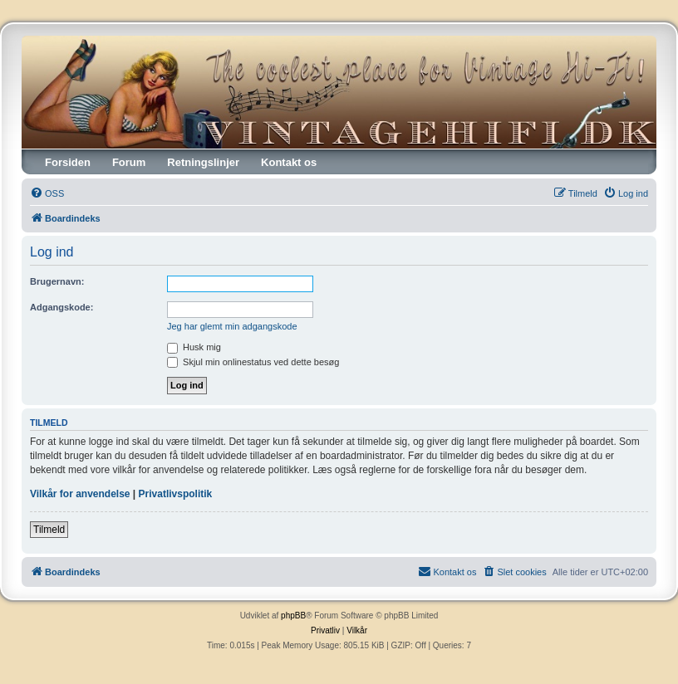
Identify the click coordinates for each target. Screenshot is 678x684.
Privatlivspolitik (176, 494)
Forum (128, 162)
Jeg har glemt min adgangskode (232, 326)
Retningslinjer (203, 162)
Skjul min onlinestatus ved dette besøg (253, 362)
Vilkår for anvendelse (80, 494)
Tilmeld (49, 529)
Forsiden (68, 162)
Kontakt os (289, 162)
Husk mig (194, 347)
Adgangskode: (61, 307)
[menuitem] (47, 193)
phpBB (293, 615)
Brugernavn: (57, 281)
